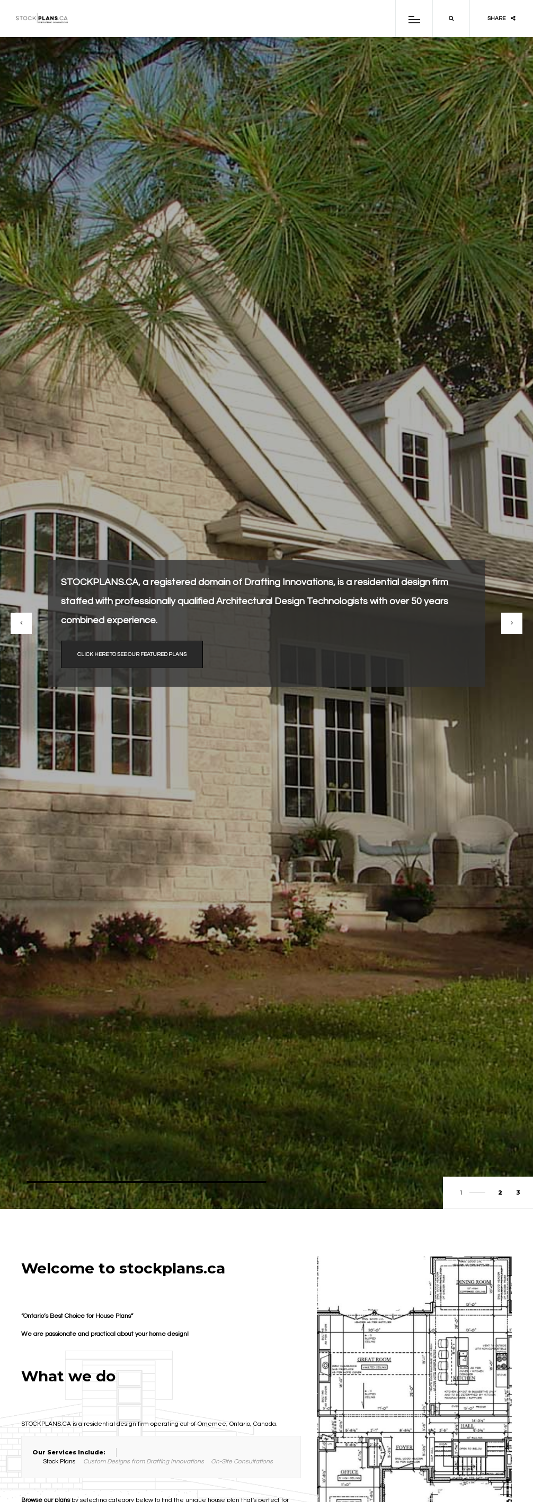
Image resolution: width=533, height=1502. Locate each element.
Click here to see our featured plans (131, 654)
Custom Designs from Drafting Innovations (143, 1461)
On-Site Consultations (242, 1461)
